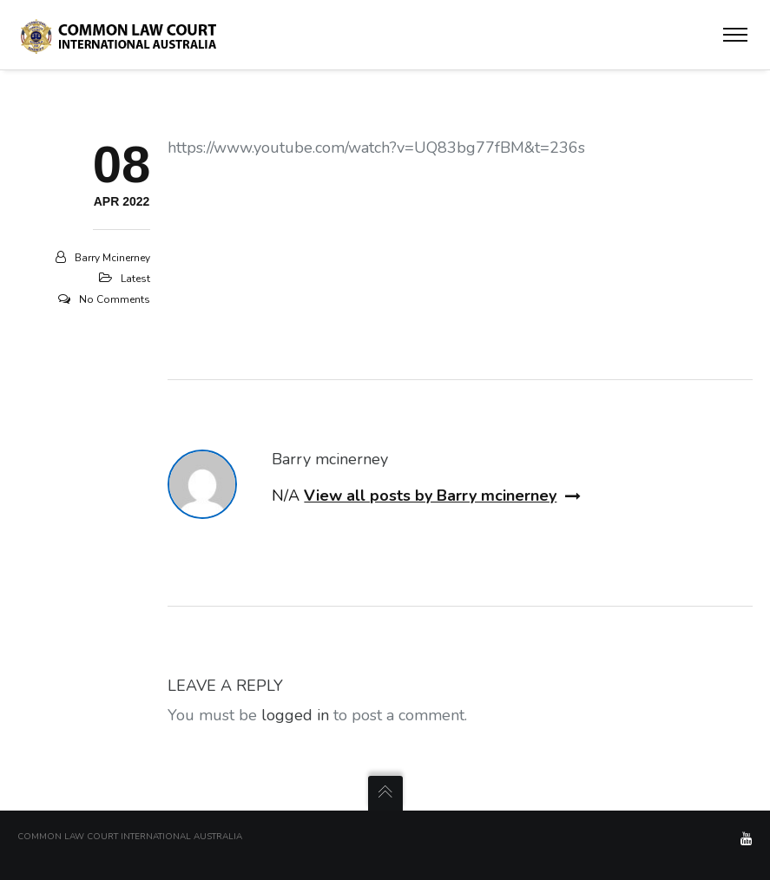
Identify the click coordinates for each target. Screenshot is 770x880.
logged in (295, 715)
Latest (135, 279)
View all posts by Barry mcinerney (442, 495)
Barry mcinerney (112, 258)
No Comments (114, 299)
